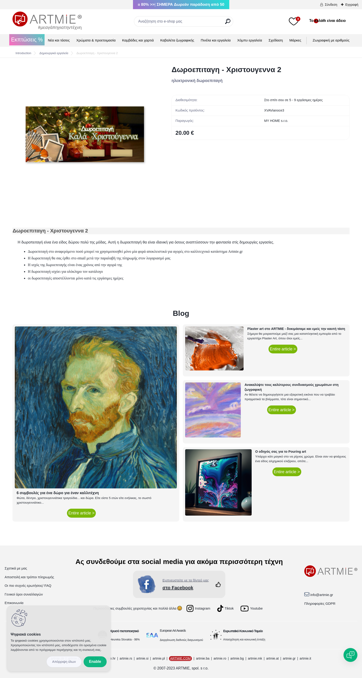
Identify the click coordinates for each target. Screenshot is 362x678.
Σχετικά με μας (16, 568)
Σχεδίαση (275, 40)
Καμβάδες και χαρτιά (138, 40)
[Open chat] (350, 655)
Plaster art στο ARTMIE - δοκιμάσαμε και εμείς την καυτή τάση (296, 329)
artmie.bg (237, 658)
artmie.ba (202, 658)
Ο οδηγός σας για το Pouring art (280, 451)
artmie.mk (255, 658)
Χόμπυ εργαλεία (249, 40)
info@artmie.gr (321, 595)
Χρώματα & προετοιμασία (95, 40)
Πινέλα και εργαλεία (216, 40)
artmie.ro (220, 658)
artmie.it (305, 658)
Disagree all (64, 661)
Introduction (23, 53)
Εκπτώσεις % (27, 40)
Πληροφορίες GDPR (319, 603)
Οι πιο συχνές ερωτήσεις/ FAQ (28, 585)
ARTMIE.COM (180, 658)
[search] (227, 23)
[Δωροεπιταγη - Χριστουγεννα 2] (84, 134)
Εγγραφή (351, 4)
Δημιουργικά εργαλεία (53, 53)
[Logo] (47, 20)
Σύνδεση (331, 4)
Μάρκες (295, 40)
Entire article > (81, 513)
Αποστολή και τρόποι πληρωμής (29, 577)
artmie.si (142, 658)
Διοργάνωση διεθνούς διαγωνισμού (181, 640)
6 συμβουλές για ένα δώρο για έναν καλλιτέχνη (58, 493)
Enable (95, 661)
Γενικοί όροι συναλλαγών (24, 594)
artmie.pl (159, 658)
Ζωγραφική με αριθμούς (331, 40)
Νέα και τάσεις (59, 40)
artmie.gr (289, 658)
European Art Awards (173, 630)
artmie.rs (126, 658)
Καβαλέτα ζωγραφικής (177, 40)
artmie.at (272, 658)
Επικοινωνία (14, 603)
